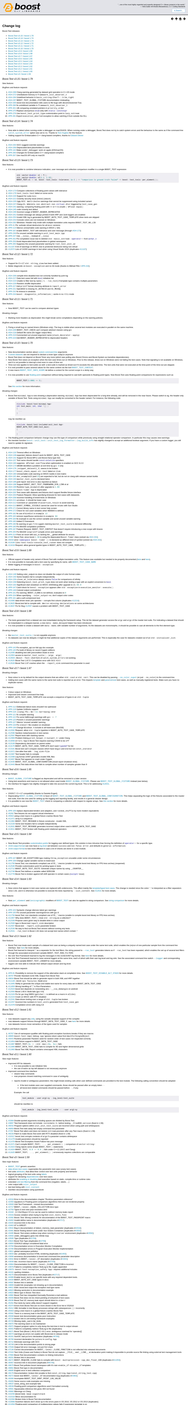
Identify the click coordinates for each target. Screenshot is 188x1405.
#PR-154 (12, 584)
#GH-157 (12, 453)
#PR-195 (12, 517)
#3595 (11, 1215)
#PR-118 (12, 696)
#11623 (11, 1125)
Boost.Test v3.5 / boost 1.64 (20, 61)
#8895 (11, 1345)
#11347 (11, 1381)
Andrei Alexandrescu (161, 6)
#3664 (11, 1220)
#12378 (11, 985)
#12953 (11, 643)
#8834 (11, 959)
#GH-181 (12, 469)
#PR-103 (12, 892)
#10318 (11, 1370)
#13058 (11, 727)
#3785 (11, 1225)
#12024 (11, 969)
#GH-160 (12, 456)
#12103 (11, 975)
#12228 (11, 808)
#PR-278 (12, 112)
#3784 (11, 1222)
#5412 (11, 1284)
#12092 (11, 716)
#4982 (11, 1271)
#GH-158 (12, 571)
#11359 (11, 1386)
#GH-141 (12, 451)
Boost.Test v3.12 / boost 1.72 (20, 43)
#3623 (11, 1217)
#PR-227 (12, 281)
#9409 (11, 1355)
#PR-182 (12, 505)
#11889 (11, 1026)
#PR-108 (12, 844)
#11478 (11, 1120)
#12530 (11, 910)
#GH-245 (12, 207)
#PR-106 (12, 795)
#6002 (11, 1304)
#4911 (11, 1263)
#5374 (11, 1281)
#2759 (11, 1187)
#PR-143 (12, 635)
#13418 (11, 535)
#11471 (11, 803)
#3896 (11, 1233)
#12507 (11, 908)
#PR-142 (12, 149)
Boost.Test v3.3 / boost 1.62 (20, 66)
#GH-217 (12, 274)
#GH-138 (12, 448)
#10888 (11, 1375)
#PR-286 (12, 105)
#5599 (11, 1291)
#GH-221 (12, 197)
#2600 (11, 1181)
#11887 (11, 1024)
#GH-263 (12, 220)
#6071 (11, 1307)
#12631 (105, 769)
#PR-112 (12, 693)
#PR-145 (12, 637)
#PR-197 (12, 520)
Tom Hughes (63, 132)
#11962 (11, 805)
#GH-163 (12, 574)
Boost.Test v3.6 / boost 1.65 (20, 59)
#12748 (11, 854)
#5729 (11, 1296)
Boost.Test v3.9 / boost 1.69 (20, 51)
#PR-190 (12, 515)
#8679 (11, 1340)
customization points (39, 827)
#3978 (11, 1243)
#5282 (11, 798)
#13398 (11, 742)
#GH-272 (12, 95)
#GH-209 (12, 325)
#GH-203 (12, 484)
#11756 (11, 847)
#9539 (11, 1360)
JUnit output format (16, 830)
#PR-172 (12, 502)
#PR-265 (12, 240)
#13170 (11, 732)
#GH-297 (12, 100)
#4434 (11, 1255)
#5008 (11, 1273)
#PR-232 (12, 286)
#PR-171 (12, 499)
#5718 (11, 1294)
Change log (11, 26)
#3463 (11, 1202)
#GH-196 (12, 474)
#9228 (11, 1112)
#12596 (11, 719)
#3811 (11, 1227)
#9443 (11, 1018)
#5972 (11, 1301)
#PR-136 (12, 714)
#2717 (11, 1184)
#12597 (28, 594)
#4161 (11, 1248)
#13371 (11, 737)
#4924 (11, 1268)
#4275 (11, 1250)
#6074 (11, 1309)
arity (33, 999)
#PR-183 (12, 507)
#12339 (11, 903)
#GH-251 (12, 212)
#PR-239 (12, 230)
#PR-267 (12, 154)
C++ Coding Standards (177, 6)
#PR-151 (12, 582)
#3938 (11, 1238)
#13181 (11, 734)
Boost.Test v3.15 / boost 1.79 (20, 36)
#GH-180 (12, 466)
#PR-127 (12, 709)
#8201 (11, 1332)
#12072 (11, 245)
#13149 (11, 729)
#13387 (11, 739)
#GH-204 (12, 487)
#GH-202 (12, 482)
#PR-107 (12, 842)
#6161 (11, 1312)
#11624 (11, 1127)
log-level (43, 830)
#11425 (11, 1388)
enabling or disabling (29, 1157)
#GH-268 (12, 92)
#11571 (11, 1122)
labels (44, 1152)
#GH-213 (12, 497)
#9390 (11, 1352)
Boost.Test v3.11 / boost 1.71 (20, 46)
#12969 (11, 724)
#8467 (11, 1337)
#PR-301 (12, 107)
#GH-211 (12, 492)
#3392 (11, 1194)
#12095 (11, 640)
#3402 (11, 1197)
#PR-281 (12, 115)
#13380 (11, 589)
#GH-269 (12, 146)
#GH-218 (12, 327)
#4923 (11, 1266)
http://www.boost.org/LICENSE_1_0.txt (174, 1395)
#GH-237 (12, 202)
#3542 (11, 1204)
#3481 (11, 1207)
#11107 (11, 243)
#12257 (11, 982)
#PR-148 (12, 579)
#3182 (11, 1189)
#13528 (11, 650)
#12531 (98, 873)
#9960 (11, 1365)
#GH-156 (12, 569)
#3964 (11, 1240)
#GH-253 (12, 214)
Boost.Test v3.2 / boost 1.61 (20, 69)
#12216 (75, 589)
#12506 (11, 905)
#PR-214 (12, 525)
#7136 (11, 1324)
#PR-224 (12, 332)
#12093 (11, 972)
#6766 (56, 1312)
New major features (10, 1038)
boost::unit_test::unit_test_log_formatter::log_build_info (60, 434)
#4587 (11, 1258)
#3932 (11, 1235)
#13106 (11, 533)
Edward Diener (76, 134)
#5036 (11, 1276)
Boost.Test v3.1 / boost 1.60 (20, 71)
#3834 (11, 1230)
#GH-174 (12, 459)
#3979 (11, 1245)
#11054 (116, 1335)
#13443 (11, 749)
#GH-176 (12, 461)
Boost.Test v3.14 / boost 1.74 (20, 38)
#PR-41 (11, 222)
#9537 (11, 1358)
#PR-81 (11, 954)
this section (17, 380)
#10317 (11, 1115)
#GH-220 (12, 194)
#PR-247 (12, 232)
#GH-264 (12, 143)
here (139, 549)
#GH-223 (12, 276)
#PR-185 (12, 512)
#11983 (11, 1029)
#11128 (11, 962)
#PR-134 (12, 711)
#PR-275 (12, 110)
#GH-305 (12, 102)
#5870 (11, 1299)
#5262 (11, 1278)
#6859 (11, 1107)
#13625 (11, 592)
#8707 (11, 957)
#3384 (11, 1099)
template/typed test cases (104, 871)
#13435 (11, 747)
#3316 (11, 1192)
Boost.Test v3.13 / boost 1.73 (20, 41)
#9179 (11, 1347)
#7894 (11, 1330)
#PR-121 (12, 701)
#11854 (11, 1021)
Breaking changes (9, 308)
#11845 (11, 964)
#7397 (11, 527)
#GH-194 (12, 471)
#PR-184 (12, 510)
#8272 (11, 1335)
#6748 (11, 1319)
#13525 (11, 648)
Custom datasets (15, 349)
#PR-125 (12, 706)
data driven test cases (17, 1147)
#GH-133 (12, 446)
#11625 (11, 1130)
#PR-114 (12, 225)
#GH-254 (12, 217)
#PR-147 (12, 576)
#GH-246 (12, 209)
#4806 (11, 1261)
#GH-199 (12, 479)
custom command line (47, 346)
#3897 (11, 1102)
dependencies (33, 1154)
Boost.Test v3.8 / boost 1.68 (20, 53)
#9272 (11, 1350)
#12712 (11, 852)
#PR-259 (12, 237)
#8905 (11, 1016)
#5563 (11, 800)
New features (7, 83)
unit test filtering (24, 1159)
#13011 (11, 813)
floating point (35, 369)
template (97, 667)
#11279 (11, 1117)
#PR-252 (12, 235)
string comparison (116, 883)
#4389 (11, 1253)
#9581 (11, 1363)
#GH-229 (12, 279)
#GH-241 (12, 204)
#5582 (11, 1289)
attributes (21, 1149)
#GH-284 (12, 97)
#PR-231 (12, 284)
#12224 (11, 977)
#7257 (11, 1110)
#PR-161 (12, 587)
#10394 (11, 1373)
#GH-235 (12, 199)
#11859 (11, 967)
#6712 (11, 1317)
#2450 (11, 1179)
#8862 (11, 1342)
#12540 (11, 849)
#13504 (11, 645)
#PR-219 (12, 330)
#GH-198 (12, 476)
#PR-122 (12, 704)
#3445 (11, 1199)
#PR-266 (12, 151)
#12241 (11, 980)
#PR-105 (12, 895)
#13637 (11, 594)
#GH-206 (12, 271)
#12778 (11, 857)
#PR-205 (12, 522)
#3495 (11, 1210)
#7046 (11, 1322)
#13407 (11, 744)
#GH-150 (12, 566)
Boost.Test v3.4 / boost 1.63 (20, 64)
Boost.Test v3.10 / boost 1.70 (20, 48)
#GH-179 (12, 191)
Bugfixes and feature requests (14, 87)
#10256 (11, 1368)
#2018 (11, 1176)
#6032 (11, 1104)
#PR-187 (12, 227)
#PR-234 (85, 262)
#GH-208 (12, 489)
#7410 (11, 1327)
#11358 (11, 1383)
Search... (178, 11)
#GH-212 (12, 494)
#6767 (11, 1013)
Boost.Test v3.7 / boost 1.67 (20, 56)
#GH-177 (12, 464)
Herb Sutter (146, 6)
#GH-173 (12, 189)
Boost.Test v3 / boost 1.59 (19, 74)
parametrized (110, 667)
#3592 (78, 1207)
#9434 (11, 530)
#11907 (11, 900)
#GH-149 (12, 564)
